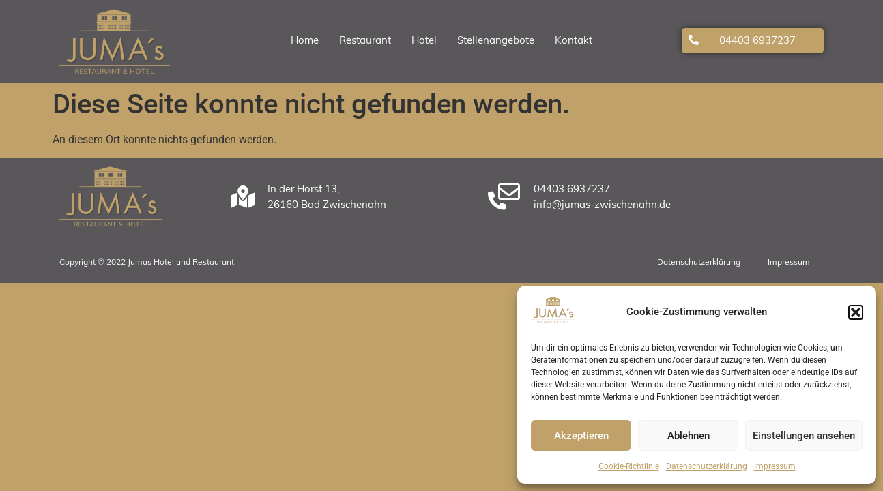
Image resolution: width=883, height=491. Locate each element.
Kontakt (573, 41)
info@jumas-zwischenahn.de (602, 205)
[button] (856, 312)
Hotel (424, 41)
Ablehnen (688, 436)
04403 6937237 (757, 41)
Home (305, 41)
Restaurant (365, 41)
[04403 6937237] (694, 40)
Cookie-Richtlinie (628, 466)
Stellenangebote (495, 41)
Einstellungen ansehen (804, 436)
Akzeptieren (581, 436)
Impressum (775, 466)
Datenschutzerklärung (706, 466)
